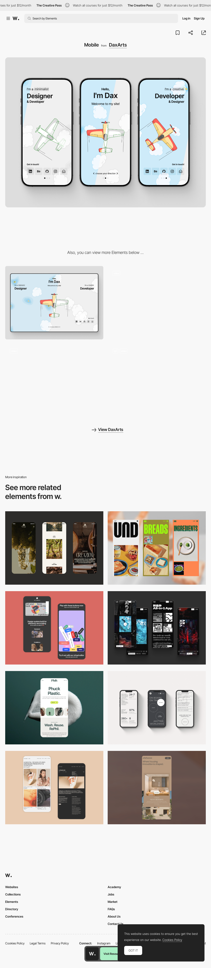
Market (112, 901)
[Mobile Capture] (54, 787)
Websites (11, 887)
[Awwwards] (16, 18)
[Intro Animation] (54, 380)
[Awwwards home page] (92, 953)
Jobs (111, 894)
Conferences (14, 916)
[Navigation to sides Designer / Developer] (157, 380)
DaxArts (118, 44)
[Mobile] (54, 548)
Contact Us (115, 924)
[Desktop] (54, 302)
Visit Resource (113, 953)
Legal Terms (38, 943)
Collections (13, 894)
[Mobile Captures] (54, 628)
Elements (11, 901)
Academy (114, 887)
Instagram (103, 943)
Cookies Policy (15, 943)
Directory (11, 909)
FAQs (111, 909)
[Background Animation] (157, 302)
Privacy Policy (60, 943)
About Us (114, 916)
